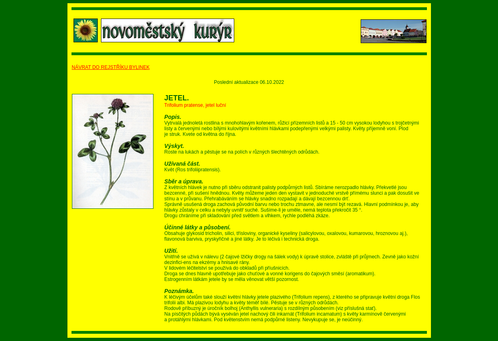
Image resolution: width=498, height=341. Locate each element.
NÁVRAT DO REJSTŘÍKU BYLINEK (111, 67)
